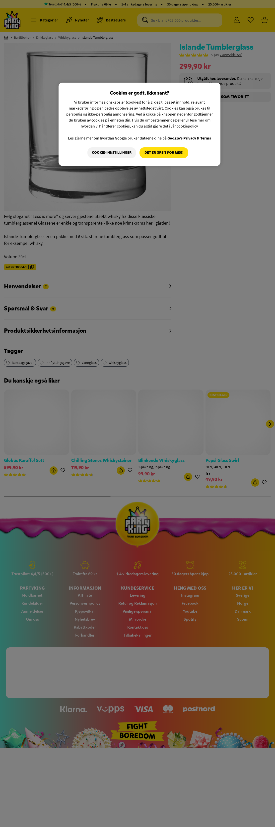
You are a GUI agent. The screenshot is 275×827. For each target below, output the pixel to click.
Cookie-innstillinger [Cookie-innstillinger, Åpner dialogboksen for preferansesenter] (112, 152)
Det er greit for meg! (163, 152)
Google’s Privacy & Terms (189, 138)
